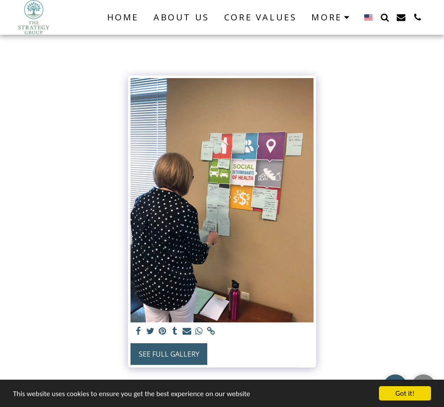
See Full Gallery (169, 354)
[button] (384, 17)
